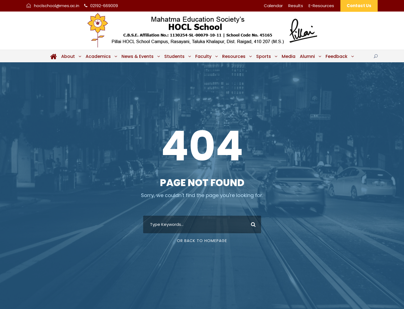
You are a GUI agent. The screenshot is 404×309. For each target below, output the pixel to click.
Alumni (307, 56)
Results (295, 6)
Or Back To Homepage (202, 240)
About (68, 56)
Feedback (337, 56)
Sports (263, 56)
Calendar (273, 6)
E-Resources (321, 6)
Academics (98, 56)
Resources (233, 56)
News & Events (138, 56)
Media (288, 56)
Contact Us (359, 6)
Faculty (203, 56)
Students (174, 56)
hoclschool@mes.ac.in (56, 6)
